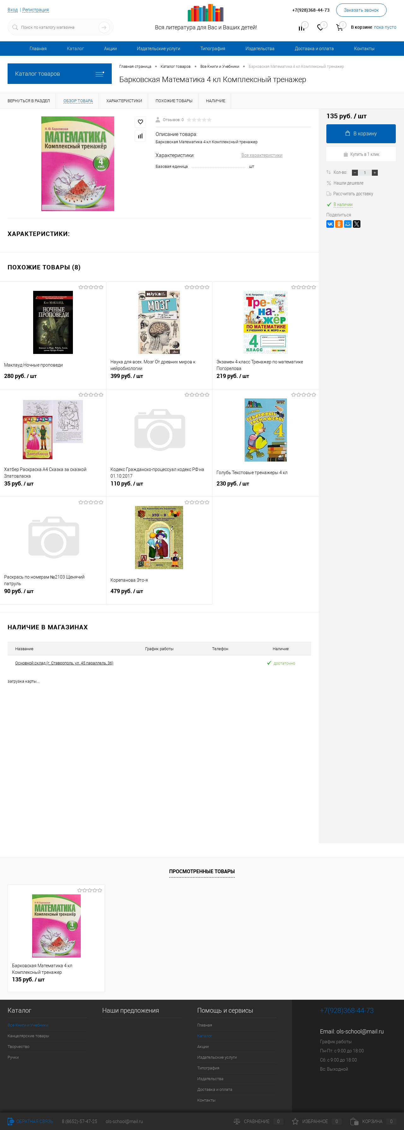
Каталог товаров (59, 73)
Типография (212, 48)
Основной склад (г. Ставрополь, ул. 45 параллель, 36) (64, 663)
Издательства (260, 48)
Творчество (18, 1046)
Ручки (13, 1057)
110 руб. (159, 486)
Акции (110, 48)
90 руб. (53, 594)
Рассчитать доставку (349, 193)
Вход (13, 9)
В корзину (361, 134)
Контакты (364, 48)
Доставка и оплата (314, 48)
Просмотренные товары (202, 871)
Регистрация (35, 9)
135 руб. (28, 979)
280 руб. (53, 379)
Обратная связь (30, 1121)
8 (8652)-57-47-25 (79, 1121)
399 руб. (159, 379)
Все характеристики (261, 155)
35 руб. (53, 486)
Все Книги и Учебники (28, 1024)
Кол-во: (341, 172)
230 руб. (266, 486)
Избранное (317, 1121)
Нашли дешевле (345, 183)
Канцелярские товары (28, 1035)
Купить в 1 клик (361, 154)
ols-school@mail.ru (360, 1031)
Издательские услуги (158, 48)
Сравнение (258, 1121)
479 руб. (159, 594)
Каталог (75, 48)
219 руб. (266, 379)
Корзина (373, 1121)
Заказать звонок (361, 10)
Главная (38, 48)
